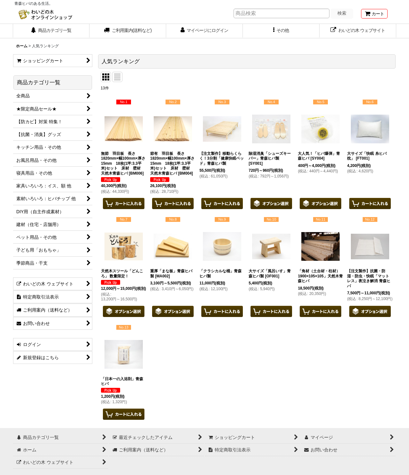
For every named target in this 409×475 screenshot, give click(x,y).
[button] (281, 31)
